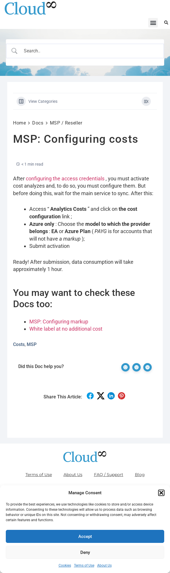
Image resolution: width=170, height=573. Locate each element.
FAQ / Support (108, 474)
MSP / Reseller (66, 123)
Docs (37, 123)
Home (19, 123)
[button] (161, 493)
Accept (85, 536)
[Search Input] (90, 50)
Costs (19, 344)
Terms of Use (84, 565)
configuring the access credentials (65, 178)
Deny (85, 552)
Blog (140, 474)
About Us (104, 565)
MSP (32, 344)
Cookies (65, 565)
